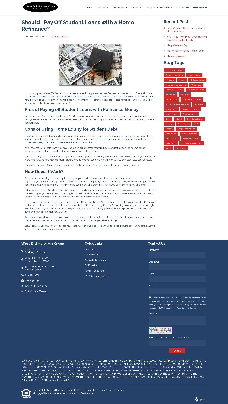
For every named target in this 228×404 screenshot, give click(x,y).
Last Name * (154, 262)
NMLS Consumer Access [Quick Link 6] (97, 276)
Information (200, 7)
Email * (152, 273)
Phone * (152, 285)
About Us (136, 7)
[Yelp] (196, 399)
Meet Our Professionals (159, 7)
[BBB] (203, 399)
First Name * (155, 250)
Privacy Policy (176, 308)
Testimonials (120, 7)
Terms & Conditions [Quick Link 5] (94, 271)
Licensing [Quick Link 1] (89, 249)
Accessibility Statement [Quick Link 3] (96, 260)
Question (153, 313)
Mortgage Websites (43, 393)
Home (89, 7)
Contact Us (182, 7)
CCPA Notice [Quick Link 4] (91, 265)
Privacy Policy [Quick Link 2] (91, 254)
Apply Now (102, 7)
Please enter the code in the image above (169, 337)
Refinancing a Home (59, 36)
